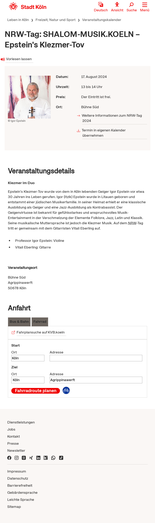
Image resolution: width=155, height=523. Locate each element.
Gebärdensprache (22, 492)
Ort (14, 352)
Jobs (11, 429)
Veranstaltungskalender (101, 19)
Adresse (56, 352)
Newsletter (16, 450)
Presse (13, 443)
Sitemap (14, 506)
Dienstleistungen (21, 422)
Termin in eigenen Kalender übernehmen (104, 133)
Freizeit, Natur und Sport (55, 19)
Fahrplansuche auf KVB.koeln (41, 332)
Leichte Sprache (20, 499)
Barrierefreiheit (19, 485)
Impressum (16, 471)
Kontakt (13, 436)
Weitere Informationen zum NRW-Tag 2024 (112, 118)
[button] (144, 7)
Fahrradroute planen (36, 391)
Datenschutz (17, 478)
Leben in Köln (18, 19)
